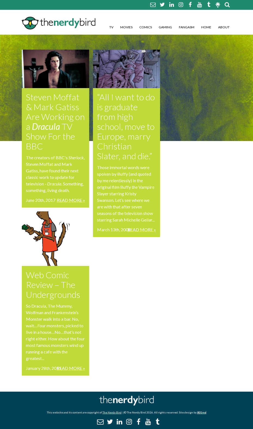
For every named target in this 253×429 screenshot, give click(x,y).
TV (111, 27)
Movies (126, 27)
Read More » (71, 200)
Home (206, 27)
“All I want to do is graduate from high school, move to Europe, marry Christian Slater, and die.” (126, 126)
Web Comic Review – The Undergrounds (53, 284)
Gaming (165, 27)
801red (201, 412)
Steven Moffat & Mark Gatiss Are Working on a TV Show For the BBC (55, 121)
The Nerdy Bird (112, 412)
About (224, 27)
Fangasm (186, 27)
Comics (145, 27)
